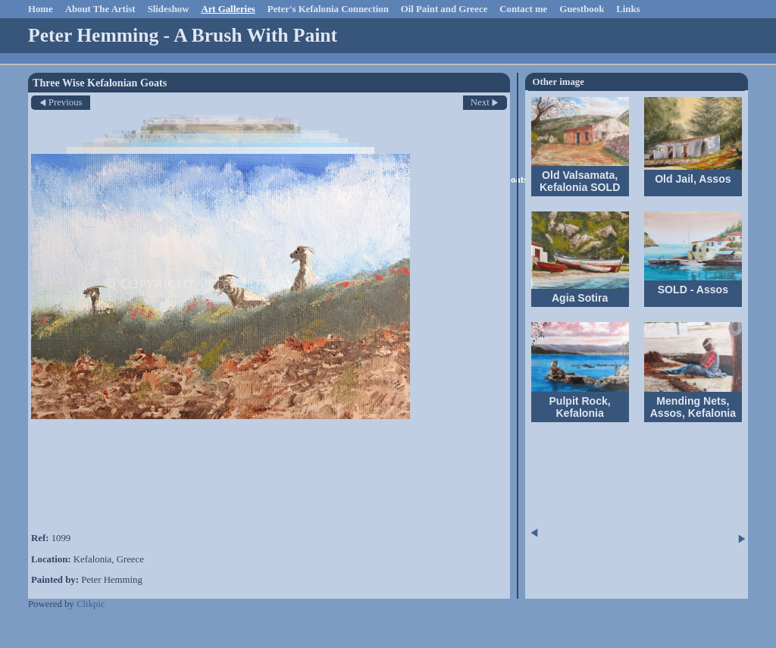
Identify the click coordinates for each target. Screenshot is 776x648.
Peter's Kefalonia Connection (328, 9)
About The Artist (100, 9)
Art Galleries (228, 9)
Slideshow (168, 9)
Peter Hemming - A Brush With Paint (182, 35)
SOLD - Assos (693, 289)
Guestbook (581, 9)
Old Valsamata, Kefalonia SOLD (580, 181)
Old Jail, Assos (693, 179)
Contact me (523, 9)
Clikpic (91, 604)
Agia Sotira (580, 298)
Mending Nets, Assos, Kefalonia (693, 407)
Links (628, 9)
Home (40, 9)
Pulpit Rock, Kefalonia (579, 407)
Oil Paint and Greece (444, 9)
